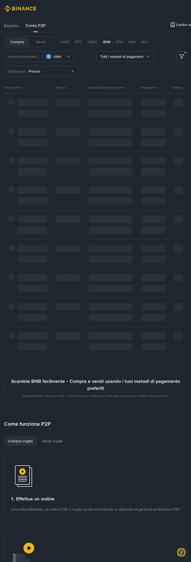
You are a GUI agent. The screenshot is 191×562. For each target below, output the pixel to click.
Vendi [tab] (40, 41)
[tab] (11, 25)
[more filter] (181, 56)
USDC (93, 41)
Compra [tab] (17, 41)
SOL (144, 41)
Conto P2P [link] (35, 25)
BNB (107, 41)
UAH (132, 41)
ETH (119, 41)
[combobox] (58, 56)
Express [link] (11, 25)
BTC (78, 41)
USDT (65, 41)
